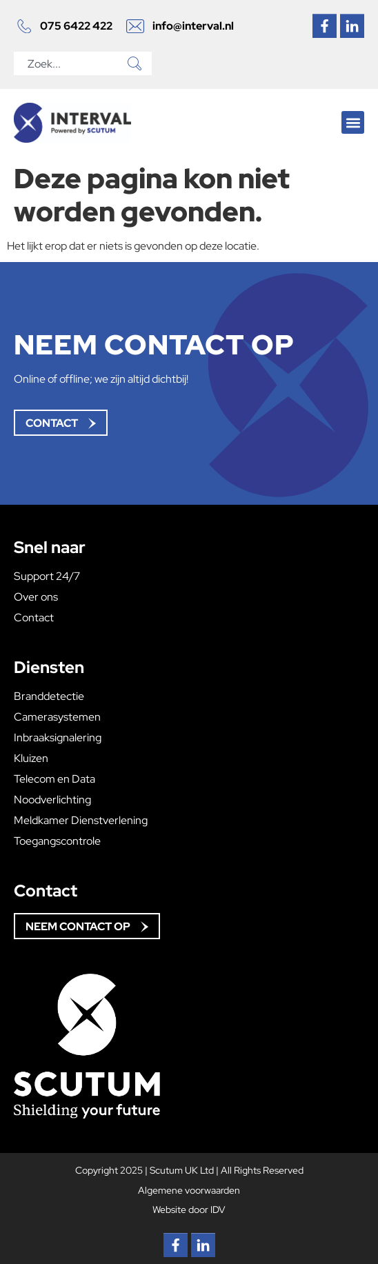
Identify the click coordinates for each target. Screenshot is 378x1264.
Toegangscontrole (57, 841)
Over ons (36, 597)
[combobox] (68, 63)
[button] (352, 122)
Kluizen (31, 758)
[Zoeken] (137, 63)
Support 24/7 (47, 576)
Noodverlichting (52, 800)
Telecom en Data (54, 779)
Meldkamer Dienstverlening (81, 820)
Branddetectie (49, 696)
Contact (34, 618)
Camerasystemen (57, 717)
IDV (218, 1209)
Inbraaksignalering (57, 738)
